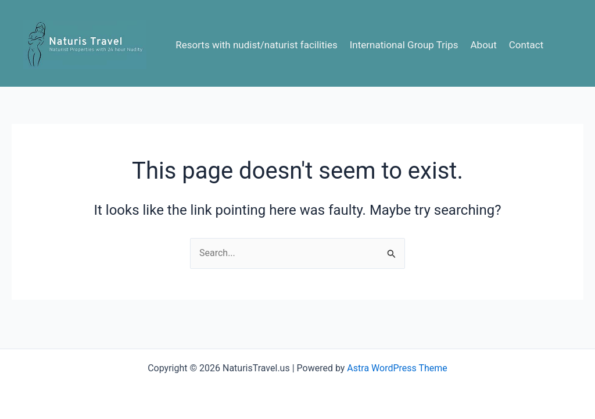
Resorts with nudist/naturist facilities (256, 45)
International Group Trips (404, 45)
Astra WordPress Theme (397, 368)
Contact (526, 45)
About (484, 45)
